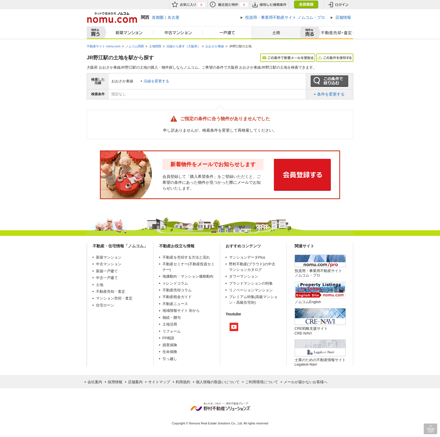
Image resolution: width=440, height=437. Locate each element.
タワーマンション (243, 276)
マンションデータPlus (247, 257)
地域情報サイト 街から (181, 310)
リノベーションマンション (251, 290)
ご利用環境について (261, 382)
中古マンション (178, 32)
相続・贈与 (171, 317)
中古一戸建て (107, 278)
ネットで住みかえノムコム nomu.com (112, 17)
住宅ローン (105, 305)
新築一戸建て (107, 271)
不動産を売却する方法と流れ (186, 257)
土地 (276, 32)
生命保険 (169, 352)
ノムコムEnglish (308, 302)
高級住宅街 (245, 302)
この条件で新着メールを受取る (287, 58)
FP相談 (168, 338)
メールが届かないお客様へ (305, 382)
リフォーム (171, 331)
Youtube (234, 327)
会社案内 (95, 382)
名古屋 (173, 17)
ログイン (338, 4)
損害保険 (169, 345)
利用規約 (183, 382)
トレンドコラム (175, 283)
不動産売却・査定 (110, 291)
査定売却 (334, 32)
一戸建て (227, 32)
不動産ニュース (175, 304)
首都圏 (158, 17)
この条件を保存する (334, 58)
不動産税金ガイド (177, 297)
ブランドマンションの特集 (251, 283)
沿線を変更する (156, 81)
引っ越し (169, 359)
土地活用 (169, 324)
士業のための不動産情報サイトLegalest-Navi (320, 362)
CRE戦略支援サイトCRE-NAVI (311, 330)
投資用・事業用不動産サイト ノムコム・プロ (318, 273)
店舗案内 (135, 382)
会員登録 (306, 4)
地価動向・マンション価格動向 (188, 276)
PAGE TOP (430, 428)
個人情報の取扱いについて (218, 382)
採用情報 (115, 382)
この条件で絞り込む (329, 81)
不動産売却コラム (177, 290)
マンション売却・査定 (114, 298)
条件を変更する (331, 94)
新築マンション (127, 32)
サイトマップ (159, 382)
